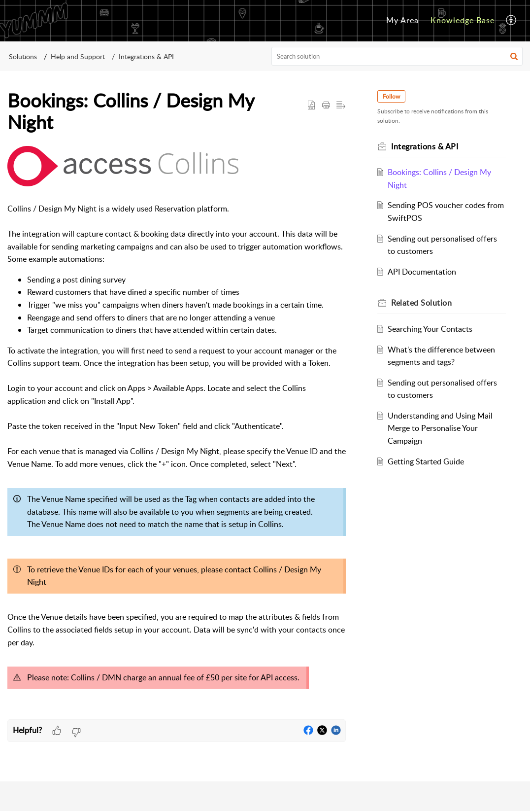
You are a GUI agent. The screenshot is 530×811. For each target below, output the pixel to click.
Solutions (23, 56)
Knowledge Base (463, 20)
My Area (402, 20)
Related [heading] (421, 302)
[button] (511, 20)
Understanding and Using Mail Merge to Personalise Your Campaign (440, 428)
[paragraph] (176, 432)
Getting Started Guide (426, 461)
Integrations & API (146, 56)
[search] (397, 56)
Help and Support (78, 56)
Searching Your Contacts (430, 328)
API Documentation (422, 271)
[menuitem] (402, 20)
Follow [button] (391, 96)
